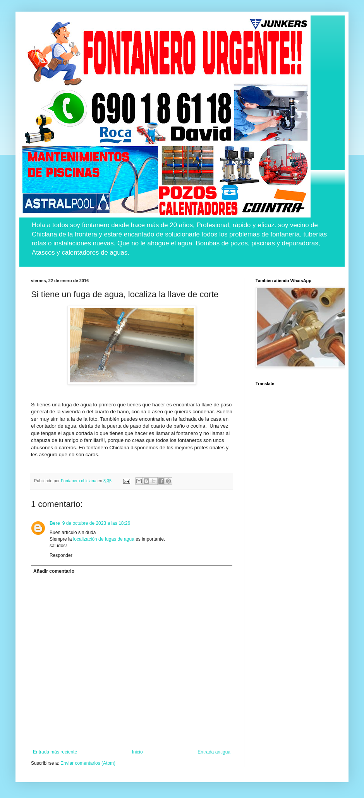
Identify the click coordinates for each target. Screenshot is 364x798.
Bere (55, 523)
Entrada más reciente (55, 752)
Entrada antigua (213, 752)
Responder (61, 555)
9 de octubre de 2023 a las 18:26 (96, 523)
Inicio (137, 752)
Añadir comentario (53, 571)
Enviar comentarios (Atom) (87, 763)
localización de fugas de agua (103, 539)
